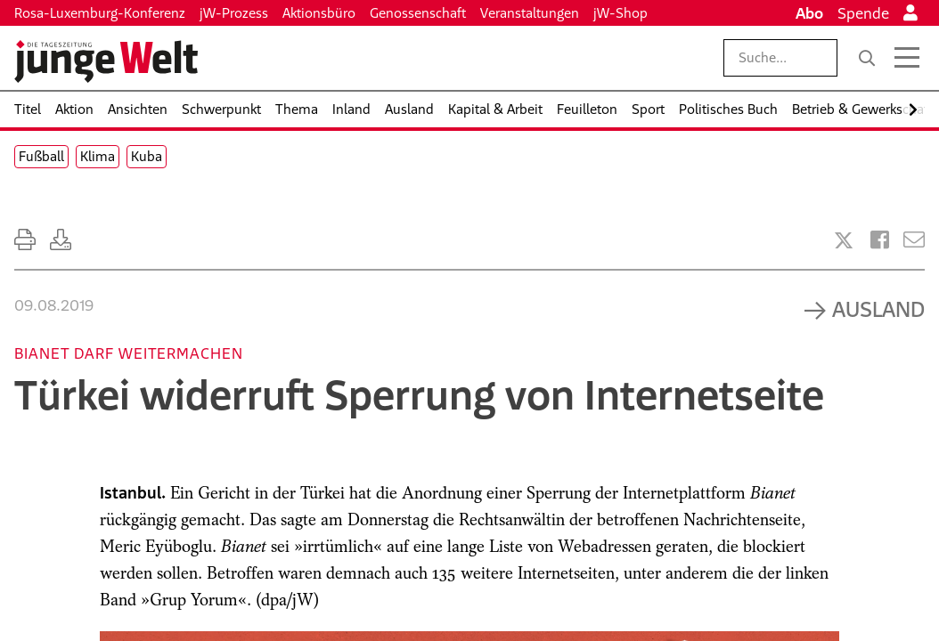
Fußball (41, 156)
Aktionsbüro (318, 12)
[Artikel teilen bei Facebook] (879, 240)
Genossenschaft (418, 12)
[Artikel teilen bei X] (843, 240)
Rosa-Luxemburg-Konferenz (99, 12)
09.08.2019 (54, 305)
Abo (809, 13)
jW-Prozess (234, 12)
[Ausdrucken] (25, 240)
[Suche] (867, 58)
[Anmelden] (910, 13)
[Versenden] (914, 240)
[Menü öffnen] (907, 58)
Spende (863, 13)
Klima (97, 156)
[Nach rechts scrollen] (913, 110)
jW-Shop (620, 12)
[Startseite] (106, 61)
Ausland (878, 309)
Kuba (146, 156)
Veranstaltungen (529, 12)
